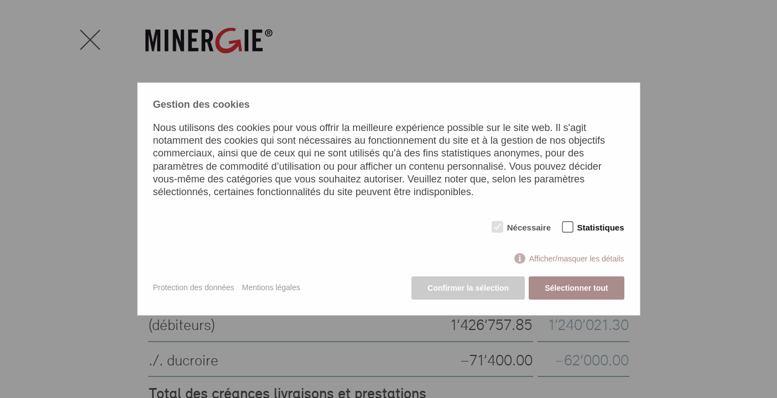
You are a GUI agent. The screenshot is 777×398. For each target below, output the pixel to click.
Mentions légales (271, 287)
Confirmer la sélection (468, 288)
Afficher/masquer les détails (576, 258)
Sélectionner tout (576, 288)
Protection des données (193, 287)
